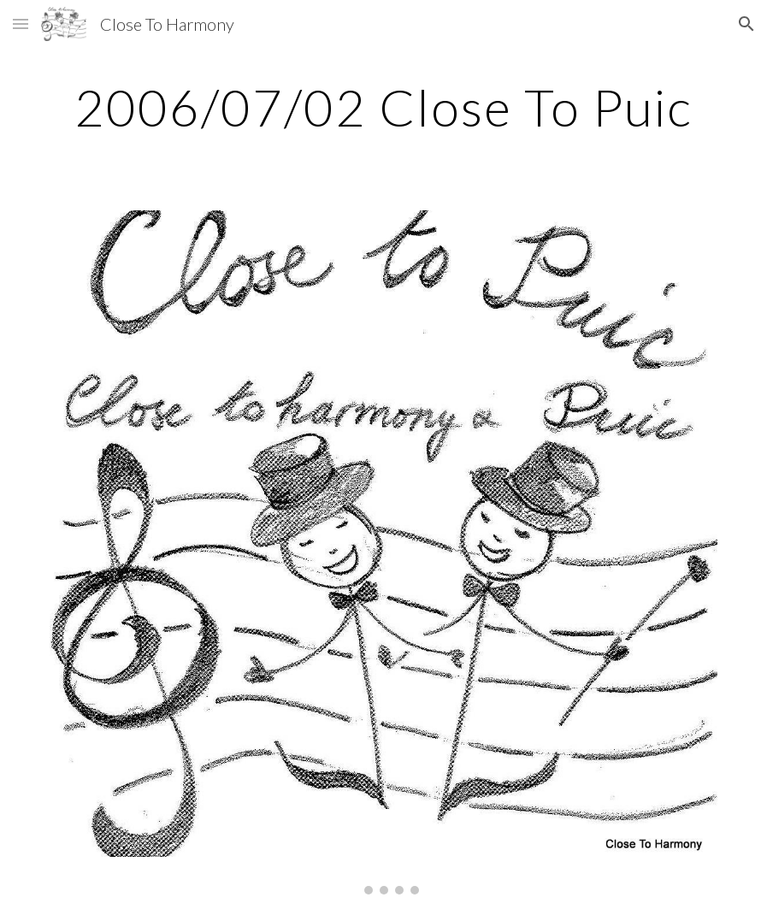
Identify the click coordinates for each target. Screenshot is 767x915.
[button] (20, 23)
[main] (383, 107)
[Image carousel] (383, 552)
